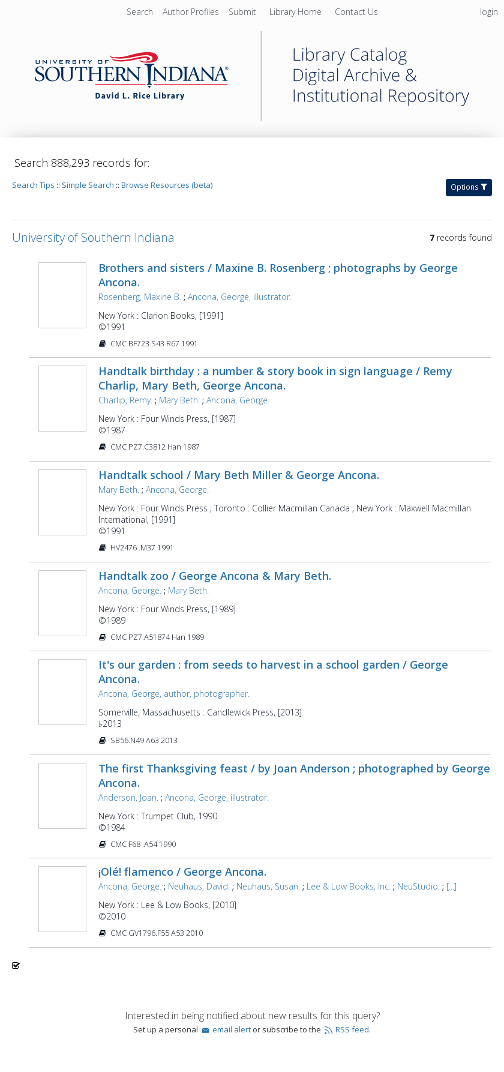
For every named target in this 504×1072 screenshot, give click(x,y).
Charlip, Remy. (125, 400)
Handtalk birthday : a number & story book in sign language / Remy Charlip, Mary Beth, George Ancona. (275, 378)
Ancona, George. (237, 400)
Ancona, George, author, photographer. (174, 693)
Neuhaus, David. (199, 886)
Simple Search (88, 184)
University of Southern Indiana (93, 237)
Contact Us (356, 11)
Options (469, 187)
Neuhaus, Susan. (268, 886)
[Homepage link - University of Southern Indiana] (252, 118)
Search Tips (33, 184)
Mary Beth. (179, 400)
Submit (244, 11)
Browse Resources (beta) (166, 184)
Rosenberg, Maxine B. (139, 297)
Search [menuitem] (140, 11)
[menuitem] (192, 12)
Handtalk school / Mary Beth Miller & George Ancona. (238, 475)
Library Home (296, 11)
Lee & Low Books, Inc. (349, 886)
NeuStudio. (418, 886)
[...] (451, 886)
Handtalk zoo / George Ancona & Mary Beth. (214, 575)
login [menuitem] (489, 11)
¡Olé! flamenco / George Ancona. (182, 871)
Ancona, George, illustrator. (240, 297)
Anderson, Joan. (128, 797)
